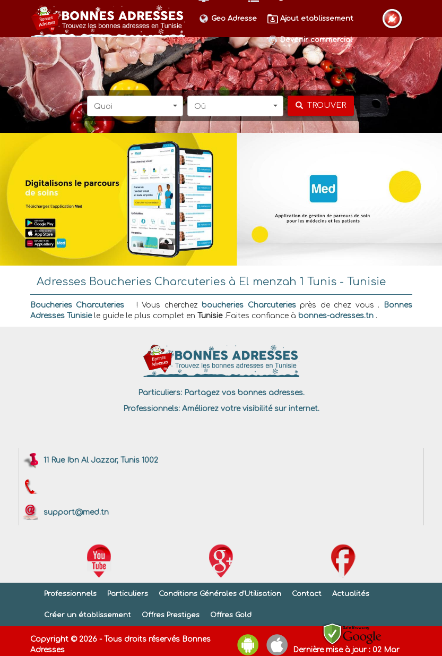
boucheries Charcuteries (249, 305)
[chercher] (321, 106)
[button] (135, 106)
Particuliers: (160, 393)
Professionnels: (151, 409)
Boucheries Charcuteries (77, 305)
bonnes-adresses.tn (336, 316)
